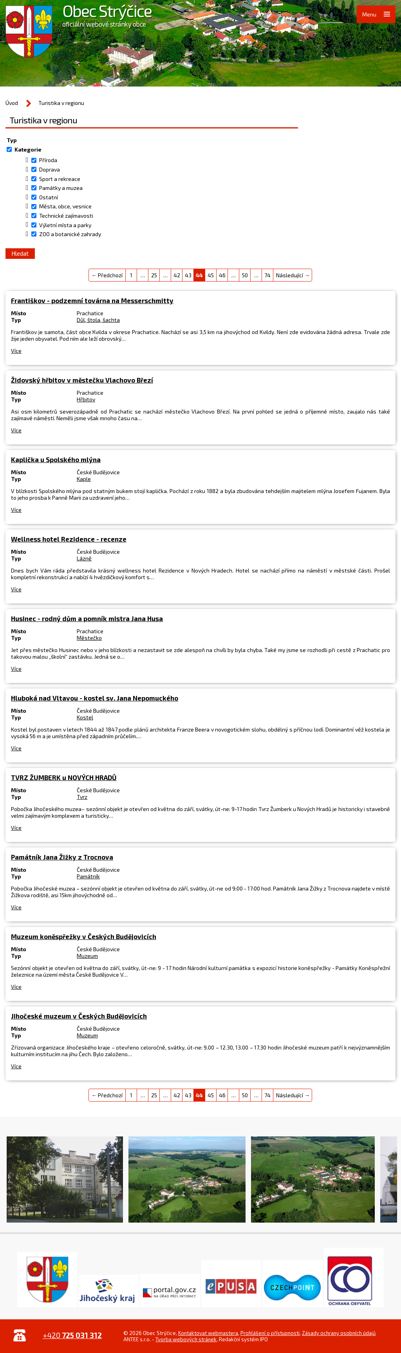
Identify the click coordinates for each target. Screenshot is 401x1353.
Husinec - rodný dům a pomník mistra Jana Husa (87, 618)
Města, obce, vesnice (65, 206)
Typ (12, 140)
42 (176, 275)
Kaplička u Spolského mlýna (56, 459)
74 (267, 275)
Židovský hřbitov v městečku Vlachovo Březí (82, 380)
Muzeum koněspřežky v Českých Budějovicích (83, 936)
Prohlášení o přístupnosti (270, 1333)
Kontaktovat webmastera (208, 1333)
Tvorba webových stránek (186, 1339)
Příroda (48, 160)
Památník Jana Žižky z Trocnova (62, 857)
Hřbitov (86, 399)
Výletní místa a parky (65, 225)
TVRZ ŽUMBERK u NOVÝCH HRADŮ (64, 777)
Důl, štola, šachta (98, 319)
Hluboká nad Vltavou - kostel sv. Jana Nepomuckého (94, 698)
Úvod (11, 102)
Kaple (84, 478)
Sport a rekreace (59, 178)
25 (154, 275)
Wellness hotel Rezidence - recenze (68, 539)
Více (16, 350)
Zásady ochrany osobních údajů (339, 1333)
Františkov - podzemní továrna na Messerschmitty (92, 300)
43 (188, 275)
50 (245, 275)
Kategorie (28, 149)
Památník (88, 876)
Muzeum (87, 955)
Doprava (49, 169)
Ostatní (48, 197)
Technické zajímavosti (66, 215)
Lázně (84, 558)
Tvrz (82, 796)
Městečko (89, 637)
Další (387, 1181)
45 (211, 275)
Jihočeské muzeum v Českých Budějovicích (79, 1016)
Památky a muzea (61, 187)
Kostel (85, 717)
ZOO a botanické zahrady (70, 234)
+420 (72, 1335)
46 (222, 275)
